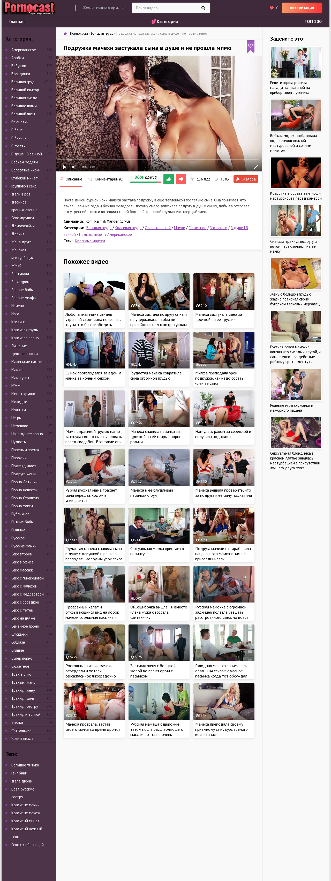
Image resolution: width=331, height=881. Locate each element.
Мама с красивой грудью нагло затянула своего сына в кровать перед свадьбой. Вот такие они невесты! (93, 439)
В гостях (18, 146)
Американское (119, 234)
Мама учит (20, 377)
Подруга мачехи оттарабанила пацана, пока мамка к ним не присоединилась (223, 553)
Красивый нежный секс (26, 832)
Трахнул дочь (23, 698)
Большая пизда (24, 97)
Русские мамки (23, 546)
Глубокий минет (24, 178)
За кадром (20, 281)
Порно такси (22, 505)
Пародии (19, 457)
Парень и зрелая (25, 449)
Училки (17, 722)
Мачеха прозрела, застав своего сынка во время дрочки (92, 726)
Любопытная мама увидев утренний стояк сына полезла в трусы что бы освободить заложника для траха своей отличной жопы (93, 324)
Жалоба (246, 179)
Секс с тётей (22, 610)
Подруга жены (23, 473)
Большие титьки (25, 765)
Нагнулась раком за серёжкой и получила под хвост (223, 434)
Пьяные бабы (22, 521)
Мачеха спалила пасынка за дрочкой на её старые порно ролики (156, 436)
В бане (17, 129)
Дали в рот (21, 194)
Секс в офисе (22, 562)
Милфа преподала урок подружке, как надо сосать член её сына (219, 378)
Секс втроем (21, 554)
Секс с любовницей (27, 844)
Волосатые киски (25, 170)
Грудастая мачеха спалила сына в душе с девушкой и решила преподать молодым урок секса (93, 553)
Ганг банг (18, 773)
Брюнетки (19, 121)
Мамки (179, 227)
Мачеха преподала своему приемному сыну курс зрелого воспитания (221, 729)
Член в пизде (22, 738)
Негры (16, 417)
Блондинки (20, 73)
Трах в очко (21, 674)
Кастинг (18, 321)
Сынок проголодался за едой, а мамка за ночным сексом (93, 375)
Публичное (20, 513)
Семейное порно (25, 626)
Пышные (18, 530)
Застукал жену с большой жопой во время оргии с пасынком (153, 671)
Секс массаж (22, 570)
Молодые (19, 401)
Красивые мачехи (90, 240)
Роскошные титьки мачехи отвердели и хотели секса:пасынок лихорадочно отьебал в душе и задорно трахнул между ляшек (90, 676)
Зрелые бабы (22, 289)
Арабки (17, 57)
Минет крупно (23, 393)
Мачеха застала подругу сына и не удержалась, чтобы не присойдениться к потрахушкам (158, 319)
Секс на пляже (23, 618)
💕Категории (164, 21)
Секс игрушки (22, 217)
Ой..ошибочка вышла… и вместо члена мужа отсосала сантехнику (158, 612)
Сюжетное (197, 227)
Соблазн (18, 642)
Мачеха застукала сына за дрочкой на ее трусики (218, 317)
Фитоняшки (21, 730)
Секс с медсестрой (27, 594)
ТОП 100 (313, 21)
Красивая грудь (128, 227)
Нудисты (18, 441)
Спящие (17, 650)
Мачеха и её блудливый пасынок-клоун (151, 492)
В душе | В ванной (26, 154)
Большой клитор (25, 89)
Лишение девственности (24, 349)
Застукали (218, 227)
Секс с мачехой (158, 227)
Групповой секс (23, 186)
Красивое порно (25, 337)
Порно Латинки (24, 481)
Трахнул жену (23, 690)
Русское (18, 538)
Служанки (19, 634)
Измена (17, 305)
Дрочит (18, 233)
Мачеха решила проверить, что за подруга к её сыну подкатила (223, 492)
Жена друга (21, 241)
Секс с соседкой (25, 602)
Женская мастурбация (22, 253)
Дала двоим (21, 781)
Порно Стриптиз (25, 497)
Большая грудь (98, 227)
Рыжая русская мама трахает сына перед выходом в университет (91, 495)
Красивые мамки (25, 804)
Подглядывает (91, 234)
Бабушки (18, 65)
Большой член (23, 113)
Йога (15, 313)
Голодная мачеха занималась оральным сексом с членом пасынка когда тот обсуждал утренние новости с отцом (221, 673)
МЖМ (15, 385)
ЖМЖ (16, 265)
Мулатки (18, 409)
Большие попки (24, 105)
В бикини (19, 137)
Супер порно (21, 658)
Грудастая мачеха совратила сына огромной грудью (156, 375)
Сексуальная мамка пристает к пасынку (157, 551)
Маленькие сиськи (26, 361)
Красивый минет (25, 820)
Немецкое (19, 425)
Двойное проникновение (24, 206)
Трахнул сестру (24, 706)
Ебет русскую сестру (23, 793)
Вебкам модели (24, 162)
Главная (17, 21)
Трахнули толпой (25, 714)
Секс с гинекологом (27, 578)
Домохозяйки (23, 225)
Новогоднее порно (27, 433)
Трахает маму (23, 682)
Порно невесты (24, 489)
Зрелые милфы (23, 297)
